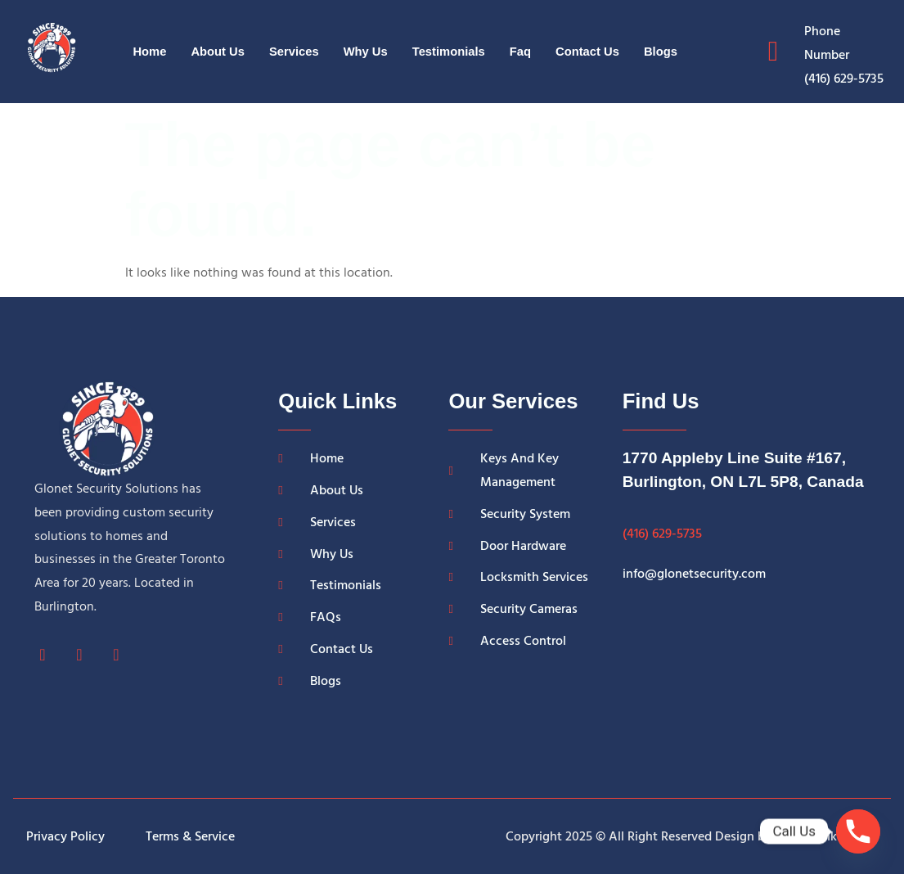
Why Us (365, 51)
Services (293, 51)
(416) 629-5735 (662, 534)
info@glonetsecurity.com (694, 574)
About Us (215, 51)
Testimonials (449, 51)
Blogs (663, 51)
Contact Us (589, 51)
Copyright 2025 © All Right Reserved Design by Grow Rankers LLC (692, 836)
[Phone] (858, 831)
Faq (521, 51)
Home (147, 51)
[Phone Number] (773, 51)
